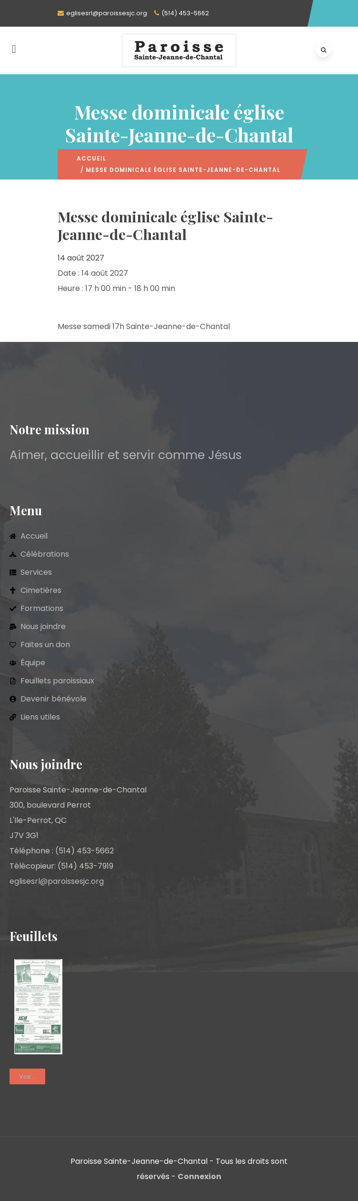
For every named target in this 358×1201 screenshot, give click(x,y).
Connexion (199, 1176)
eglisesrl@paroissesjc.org (106, 13)
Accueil (91, 158)
